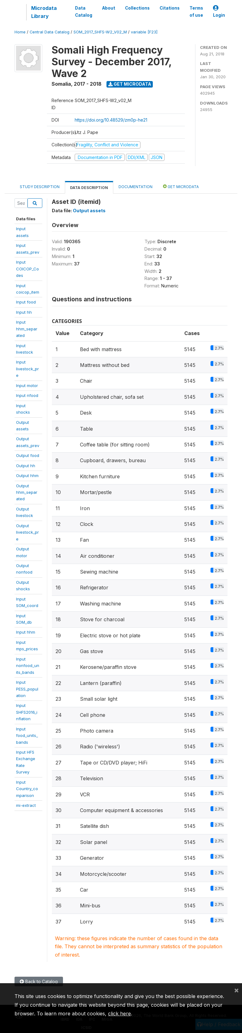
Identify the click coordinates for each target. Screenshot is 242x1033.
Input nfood (27, 395)
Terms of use (196, 11)
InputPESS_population (27, 689)
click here (119, 1013)
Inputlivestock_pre (27, 368)
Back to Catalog (39, 981)
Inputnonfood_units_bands (27, 665)
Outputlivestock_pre (27, 532)
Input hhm (25, 632)
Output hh (25, 465)
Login (219, 11)
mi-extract (26, 805)
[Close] (236, 990)
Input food (26, 301)
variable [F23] (144, 32)
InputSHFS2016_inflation (26, 712)
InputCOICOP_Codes (27, 269)
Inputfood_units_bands (27, 735)
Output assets (89, 210)
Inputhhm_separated (26, 329)
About (108, 8)
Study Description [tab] (40, 186)
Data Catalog (83, 11)
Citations (170, 8)
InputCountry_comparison (27, 789)
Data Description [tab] (89, 187)
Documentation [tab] (135, 186)
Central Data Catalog (49, 32)
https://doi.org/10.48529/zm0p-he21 (111, 120)
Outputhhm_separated (26, 492)
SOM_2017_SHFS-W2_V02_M (100, 32)
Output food (27, 455)
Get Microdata (129, 84)
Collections (137, 8)
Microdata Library (44, 12)
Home (20, 32)
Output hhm (27, 475)
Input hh (24, 312)
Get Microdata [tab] (181, 186)
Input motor (27, 385)
